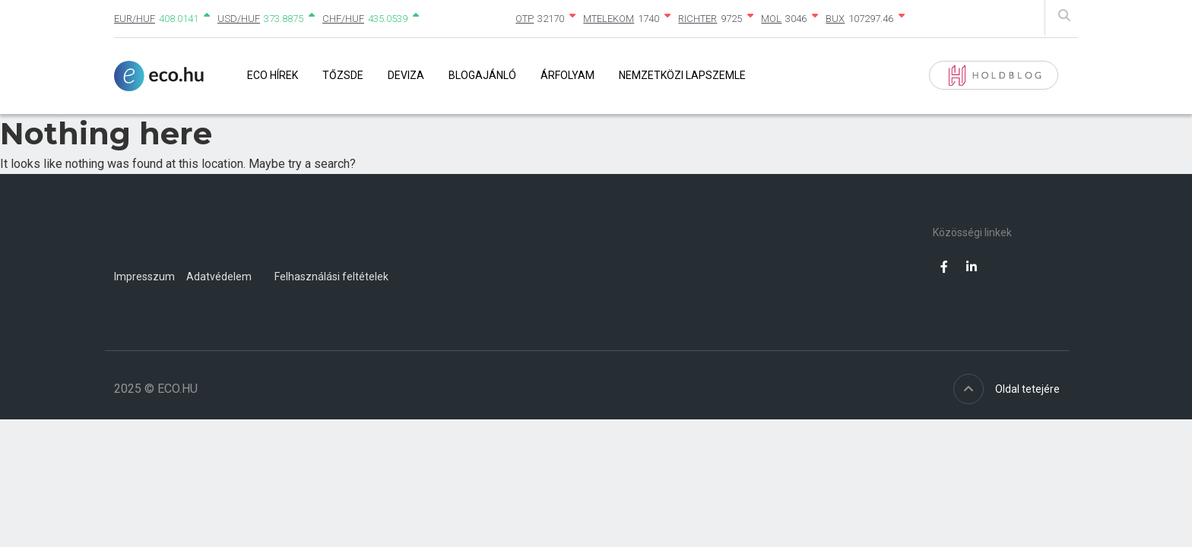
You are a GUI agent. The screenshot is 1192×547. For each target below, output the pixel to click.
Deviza (406, 75)
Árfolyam (567, 75)
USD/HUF (238, 18)
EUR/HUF (134, 18)
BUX (835, 18)
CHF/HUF (343, 18)
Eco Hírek (272, 75)
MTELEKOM (608, 18)
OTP (524, 18)
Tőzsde (342, 75)
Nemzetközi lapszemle (682, 75)
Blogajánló (482, 75)
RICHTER (697, 18)
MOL (771, 18)
